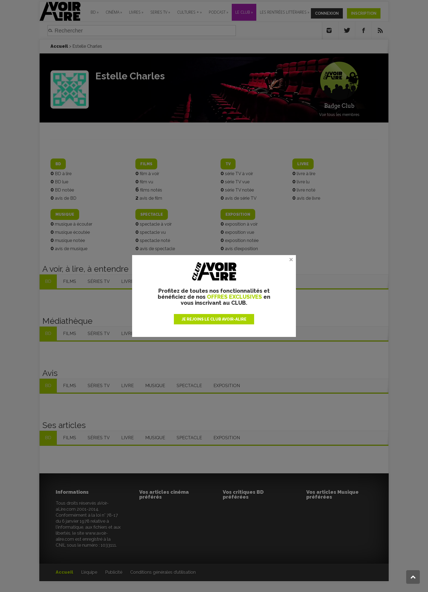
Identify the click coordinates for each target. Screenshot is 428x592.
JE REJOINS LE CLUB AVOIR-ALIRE (214, 319)
